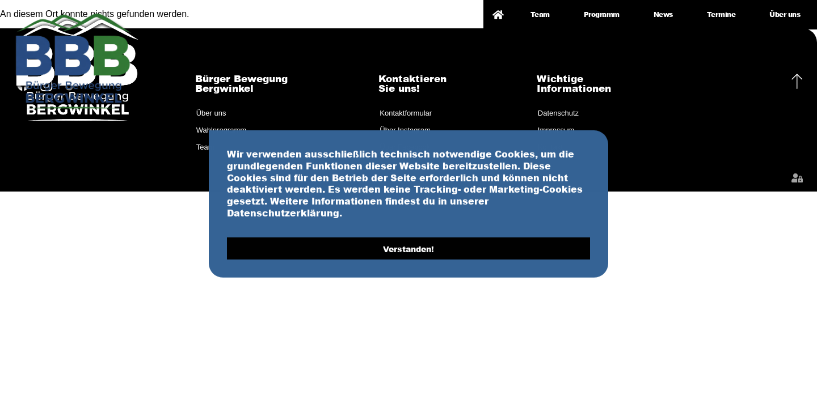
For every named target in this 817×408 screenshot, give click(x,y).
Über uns (784, 14)
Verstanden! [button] (408, 277)
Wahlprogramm (221, 130)
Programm (602, 14)
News (663, 14)
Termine (721, 14)
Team (540, 14)
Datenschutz (558, 113)
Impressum (556, 130)
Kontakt (550, 147)
